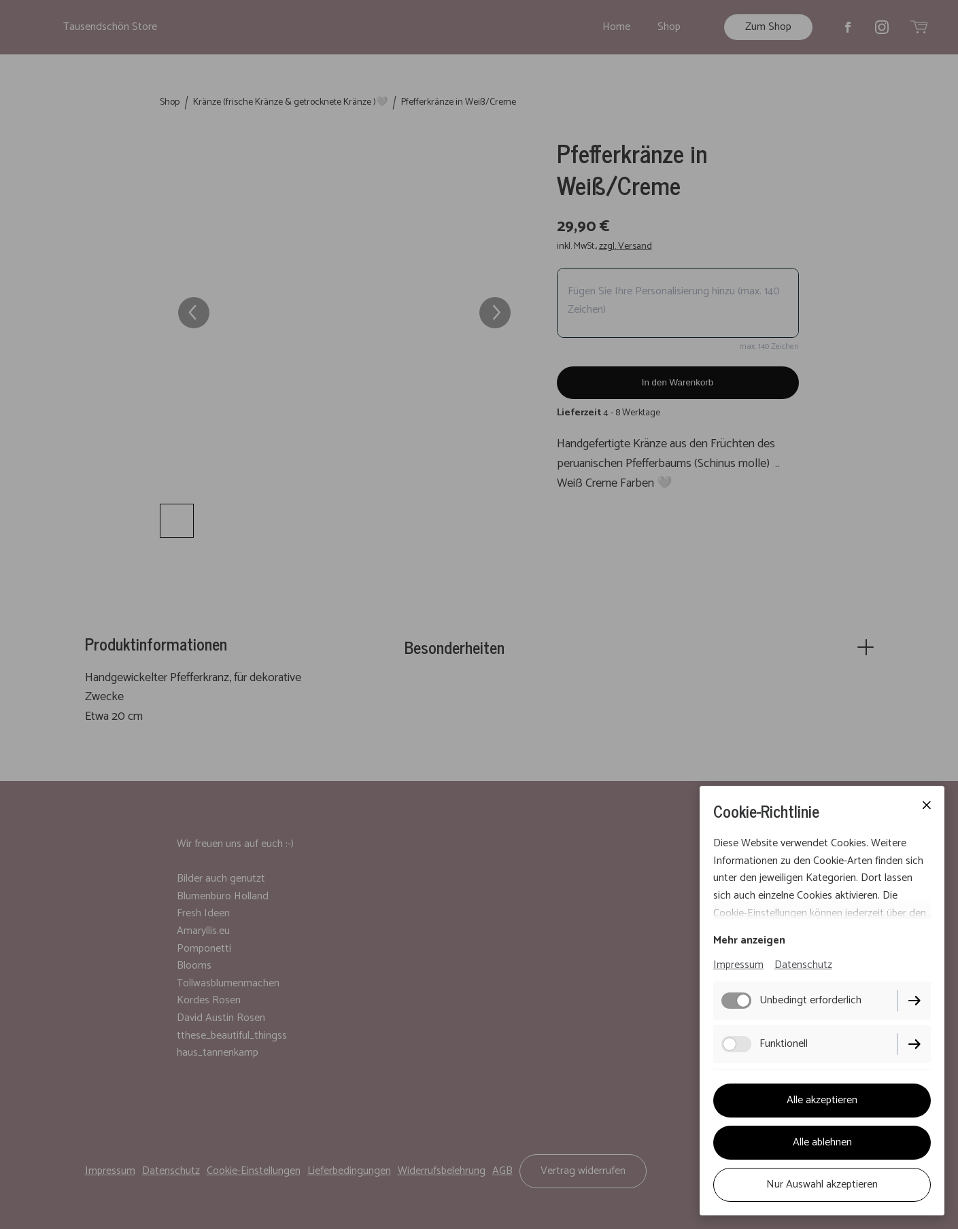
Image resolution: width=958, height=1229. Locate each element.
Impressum (738, 965)
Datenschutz (803, 965)
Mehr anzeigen (749, 940)
